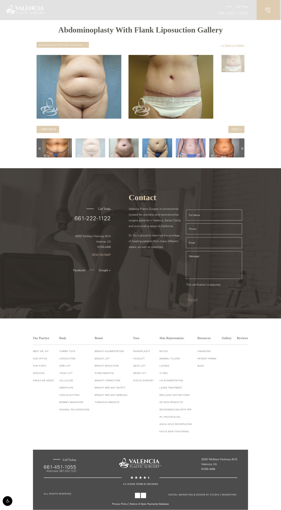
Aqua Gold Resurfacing (175, 424)
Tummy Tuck (67, 351)
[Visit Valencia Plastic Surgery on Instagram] (143, 495)
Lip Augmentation (171, 380)
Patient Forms (206, 358)
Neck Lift (139, 365)
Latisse (164, 365)
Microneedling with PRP (175, 409)
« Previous (48, 129)
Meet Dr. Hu (41, 351)
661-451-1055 (233, 13)
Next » (236, 129)
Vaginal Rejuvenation (74, 409)
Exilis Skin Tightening (174, 431)
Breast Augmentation (109, 351)
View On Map (101, 255)
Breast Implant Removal (111, 394)
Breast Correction (107, 380)
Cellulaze (66, 380)
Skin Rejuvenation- (172, 338)
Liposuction (67, 358)
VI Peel (163, 373)
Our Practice (41, 338)
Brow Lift (139, 373)
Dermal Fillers (169, 358)
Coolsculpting (69, 394)
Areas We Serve (43, 380)
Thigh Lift (66, 373)
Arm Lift (65, 365)
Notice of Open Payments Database (149, 504)
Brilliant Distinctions (174, 394)
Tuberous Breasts (107, 402)
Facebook (79, 270)
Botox (163, 351)
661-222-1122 (93, 218)
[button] (7, 502)
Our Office (40, 358)
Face (136, 338)
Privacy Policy (120, 504)
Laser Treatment (170, 387)
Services (39, 373)
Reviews (242, 338)
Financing (204, 351)
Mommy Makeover (71, 402)
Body (62, 338)
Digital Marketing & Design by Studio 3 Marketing (202, 494)
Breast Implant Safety (110, 387)
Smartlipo (66, 387)
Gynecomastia (104, 373)
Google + (105, 270)
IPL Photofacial (170, 416)
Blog (200, 365)
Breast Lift (102, 358)
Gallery (227, 338)
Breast (99, 338)
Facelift (139, 358)
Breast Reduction (107, 365)
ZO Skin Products (171, 402)
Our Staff (39, 365)
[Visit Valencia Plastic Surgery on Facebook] (137, 495)
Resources (204, 338)
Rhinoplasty (141, 351)
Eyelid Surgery (143, 380)
